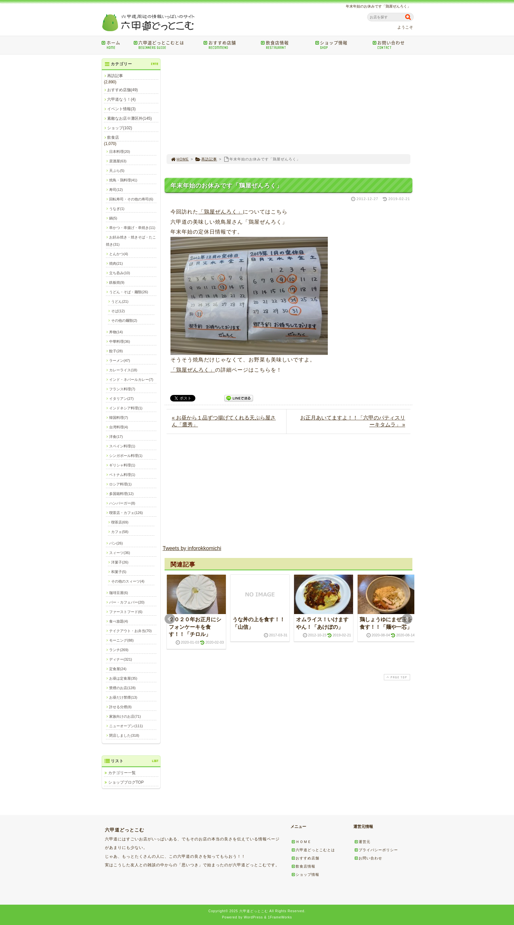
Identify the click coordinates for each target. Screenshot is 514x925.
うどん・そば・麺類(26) (128, 292)
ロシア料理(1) (120, 484)
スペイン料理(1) (122, 446)
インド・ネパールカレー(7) (131, 379)
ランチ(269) (118, 650)
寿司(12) (116, 190)
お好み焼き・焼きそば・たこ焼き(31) (131, 240)
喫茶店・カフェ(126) (126, 513)
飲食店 (113, 137)
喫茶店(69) (119, 522)
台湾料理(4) (118, 427)
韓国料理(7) (118, 418)
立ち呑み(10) (119, 273)
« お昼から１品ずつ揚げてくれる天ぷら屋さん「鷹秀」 (224, 421)
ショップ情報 (341, 44)
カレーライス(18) (123, 370)
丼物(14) (116, 332)
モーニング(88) (121, 640)
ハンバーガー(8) (122, 503)
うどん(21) (119, 301)
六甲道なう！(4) (121, 99)
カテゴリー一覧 (122, 773)
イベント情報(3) (121, 109)
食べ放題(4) (118, 621)
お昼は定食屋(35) (123, 678)
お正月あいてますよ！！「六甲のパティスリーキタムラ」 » (352, 421)
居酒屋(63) (118, 161)
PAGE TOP (396, 677)
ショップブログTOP (126, 782)
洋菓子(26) (119, 562)
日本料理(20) (119, 152)
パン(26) (116, 543)
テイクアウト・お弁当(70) (130, 631)
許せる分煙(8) (120, 707)
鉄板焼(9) (116, 282)
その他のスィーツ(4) (127, 581)
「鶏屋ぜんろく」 (220, 212)
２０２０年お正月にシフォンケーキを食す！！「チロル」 (195, 627)
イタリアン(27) (121, 399)
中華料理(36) (119, 341)
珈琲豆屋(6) (118, 593)
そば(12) (118, 311)
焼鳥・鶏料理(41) (123, 180)
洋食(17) (116, 437)
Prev (170, 619)
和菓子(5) (118, 572)
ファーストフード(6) (125, 612)
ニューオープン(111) (126, 726)
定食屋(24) (118, 669)
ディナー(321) (120, 659)
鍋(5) (113, 218)
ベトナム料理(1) (122, 475)
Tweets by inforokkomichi (192, 548)
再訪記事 (206, 159)
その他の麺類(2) (124, 320)
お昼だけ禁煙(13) (123, 697)
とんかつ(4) (118, 254)
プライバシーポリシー (376, 850)
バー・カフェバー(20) (127, 602)
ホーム (115, 44)
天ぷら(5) (116, 171)
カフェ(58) (119, 532)
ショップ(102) (119, 128)
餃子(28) (116, 351)
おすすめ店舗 (230, 44)
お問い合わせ (394, 44)
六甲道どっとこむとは (166, 44)
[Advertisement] (288, 104)
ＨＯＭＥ (301, 842)
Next (407, 619)
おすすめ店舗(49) (122, 90)
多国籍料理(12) (121, 494)
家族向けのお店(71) (125, 716)
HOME (179, 159)
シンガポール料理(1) (125, 456)
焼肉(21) (116, 263)
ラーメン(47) (119, 360)
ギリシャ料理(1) (122, 465)
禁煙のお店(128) (122, 688)
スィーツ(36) (119, 553)
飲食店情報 (285, 44)
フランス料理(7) (122, 389)
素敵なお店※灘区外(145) (129, 118)
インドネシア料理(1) (125, 408)
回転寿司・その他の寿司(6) (131, 199)
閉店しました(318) (124, 735)
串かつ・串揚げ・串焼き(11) (132, 228)
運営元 (362, 842)
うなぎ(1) (116, 209)
